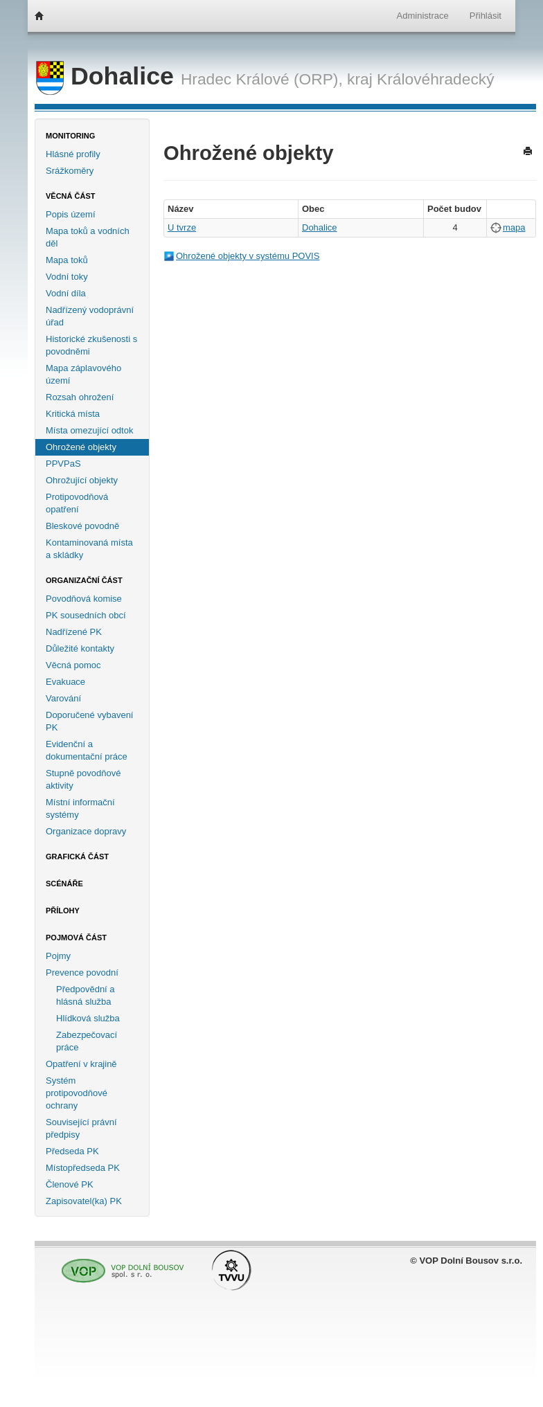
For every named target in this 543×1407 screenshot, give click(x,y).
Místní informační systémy (80, 808)
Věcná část (71, 196)
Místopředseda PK (83, 1168)
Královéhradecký (435, 79)
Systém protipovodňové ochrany (76, 1093)
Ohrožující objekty (82, 480)
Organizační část (84, 580)
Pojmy (58, 956)
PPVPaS (63, 463)
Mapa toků (67, 260)
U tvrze (182, 227)
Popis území (71, 214)
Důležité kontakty (80, 648)
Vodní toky (67, 276)
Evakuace (65, 681)
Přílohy (63, 910)
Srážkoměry (70, 170)
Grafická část (77, 856)
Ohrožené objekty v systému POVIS (247, 256)
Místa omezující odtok (89, 430)
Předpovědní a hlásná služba (85, 995)
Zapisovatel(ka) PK (84, 1201)
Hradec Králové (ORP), (262, 79)
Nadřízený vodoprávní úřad (90, 316)
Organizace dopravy (86, 831)
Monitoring (70, 136)
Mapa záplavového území (83, 374)
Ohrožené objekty (81, 447)
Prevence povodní (82, 972)
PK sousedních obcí (86, 615)
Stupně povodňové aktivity (83, 779)
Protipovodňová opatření (77, 503)
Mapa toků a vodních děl (88, 237)
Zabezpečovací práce (86, 1041)
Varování (63, 698)
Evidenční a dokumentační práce (86, 750)
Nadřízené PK (74, 632)
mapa (514, 227)
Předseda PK (72, 1151)
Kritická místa (73, 414)
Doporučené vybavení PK (89, 721)
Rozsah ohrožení (80, 397)
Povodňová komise (84, 598)
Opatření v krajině (81, 1064)
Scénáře (64, 883)
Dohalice (108, 76)
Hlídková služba (88, 1018)
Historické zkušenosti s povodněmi (91, 345)
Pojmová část (76, 937)
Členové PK (70, 1184)
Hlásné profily (73, 154)
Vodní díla (66, 293)
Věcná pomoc (73, 665)
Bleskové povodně (82, 526)
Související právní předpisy (81, 1128)
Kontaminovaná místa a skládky (89, 548)
